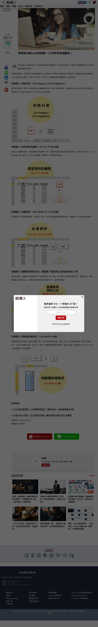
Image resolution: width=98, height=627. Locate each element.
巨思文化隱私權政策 (64, 324)
